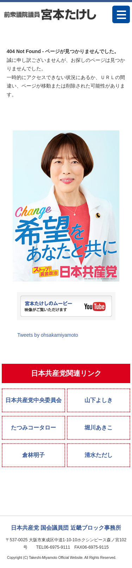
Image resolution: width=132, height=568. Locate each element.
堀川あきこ (98, 428)
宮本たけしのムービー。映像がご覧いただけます (66, 306)
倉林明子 (33, 455)
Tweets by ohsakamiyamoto (47, 335)
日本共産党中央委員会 (33, 400)
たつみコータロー (33, 428)
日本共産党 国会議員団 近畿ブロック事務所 (66, 528)
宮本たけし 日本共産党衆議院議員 (50, 14)
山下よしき (98, 400)
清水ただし (98, 455)
